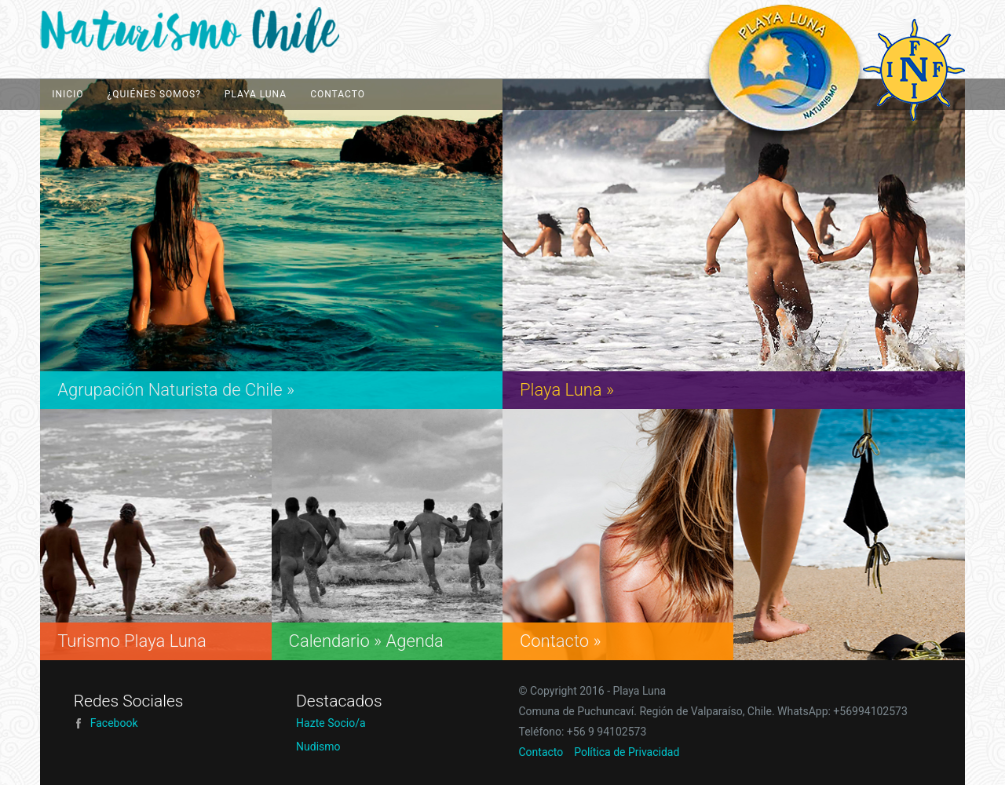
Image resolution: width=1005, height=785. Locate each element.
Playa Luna (216, 30)
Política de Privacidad (626, 752)
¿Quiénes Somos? (154, 94)
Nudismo (318, 746)
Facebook (106, 723)
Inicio (67, 94)
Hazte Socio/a (330, 723)
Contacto (337, 94)
